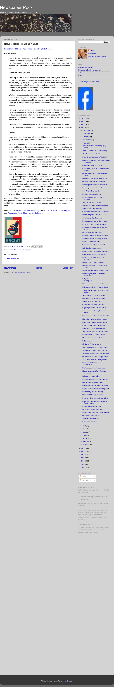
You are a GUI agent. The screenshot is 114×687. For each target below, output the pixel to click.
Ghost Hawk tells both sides (92, 232)
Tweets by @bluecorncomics (88, 82)
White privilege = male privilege (93, 295)
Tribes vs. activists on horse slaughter (95, 353)
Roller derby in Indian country (92, 392)
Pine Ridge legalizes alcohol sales (94, 322)
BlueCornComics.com (86, 67)
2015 (83, 121)
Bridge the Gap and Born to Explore (95, 385)
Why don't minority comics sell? (93, 245)
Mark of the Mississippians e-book (94, 319)
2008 (83, 461)
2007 (83, 464)
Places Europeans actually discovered (95, 284)
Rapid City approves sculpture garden (95, 389)
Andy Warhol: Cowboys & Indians (94, 254)
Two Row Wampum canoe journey (94, 360)
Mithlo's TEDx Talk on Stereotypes (56, 210)
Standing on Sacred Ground (92, 165)
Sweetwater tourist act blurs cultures (95, 379)
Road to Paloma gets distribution (94, 325)
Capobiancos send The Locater (93, 304)
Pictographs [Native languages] (89, 70)
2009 (83, 458)
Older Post (67, 268)
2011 (83, 451)
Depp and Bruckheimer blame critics (95, 398)
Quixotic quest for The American (93, 181)
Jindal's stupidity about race (92, 218)
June (85, 429)
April (84, 435)
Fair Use (81, 512)
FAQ (80, 76)
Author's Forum (83, 73)
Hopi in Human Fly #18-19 (91, 242)
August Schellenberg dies (91, 301)
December (87, 130)
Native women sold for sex (91, 194)
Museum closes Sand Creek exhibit (95, 178)
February (86, 441)
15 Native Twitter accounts (91, 344)
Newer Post (10, 268)
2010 (83, 455)
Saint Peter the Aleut (89, 422)
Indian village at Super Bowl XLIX (94, 215)
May (84, 432)
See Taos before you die (91, 191)
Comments (84, 480)
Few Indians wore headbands (92, 382)
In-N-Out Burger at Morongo (92, 248)
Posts (83, 476)
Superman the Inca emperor (92, 208)
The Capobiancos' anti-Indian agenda (95, 331)
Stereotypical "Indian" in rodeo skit (94, 185)
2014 (83, 124)
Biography (92, 54)
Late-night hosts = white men (92, 409)
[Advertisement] (93, 552)
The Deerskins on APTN (91, 154)
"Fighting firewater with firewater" (94, 308)
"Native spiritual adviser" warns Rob (95, 271)
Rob (13, 246)
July (84, 426)
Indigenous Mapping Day (91, 376)
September (87, 140)
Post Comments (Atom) (22, 273)
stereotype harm (15, 250)
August (85, 143)
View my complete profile (97, 57)
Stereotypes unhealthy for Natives (94, 188)
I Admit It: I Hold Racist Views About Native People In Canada (28, 49)
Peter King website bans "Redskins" (95, 157)
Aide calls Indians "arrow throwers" (94, 328)
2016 (83, 118)
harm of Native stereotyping (28, 210)
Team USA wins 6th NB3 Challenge (95, 151)
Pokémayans (87, 341)
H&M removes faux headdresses (94, 368)
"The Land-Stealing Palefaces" (93, 395)
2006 (83, 467)
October (86, 137)
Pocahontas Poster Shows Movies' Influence (25, 213)
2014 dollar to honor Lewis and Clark (95, 350)
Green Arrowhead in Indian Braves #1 (95, 212)
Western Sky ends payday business (95, 205)
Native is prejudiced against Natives (95, 235)
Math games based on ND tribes (93, 298)
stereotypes (26, 250)
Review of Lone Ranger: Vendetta (94, 224)
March (85, 438)
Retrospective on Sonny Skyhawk (94, 335)
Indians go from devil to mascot (93, 262)
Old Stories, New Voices (91, 415)
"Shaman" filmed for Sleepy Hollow (94, 239)
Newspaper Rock (16, 7)
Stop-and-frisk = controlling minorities (95, 251)
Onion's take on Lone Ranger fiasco (95, 357)
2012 (83, 448)
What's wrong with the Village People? (96, 412)
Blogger (69, 681)
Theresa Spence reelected (91, 202)
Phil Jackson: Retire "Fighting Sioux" (95, 287)
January (86, 444)
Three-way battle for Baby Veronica (94, 347)
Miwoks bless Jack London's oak (94, 338)
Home (39, 268)
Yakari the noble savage (91, 419)
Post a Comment (13, 258)
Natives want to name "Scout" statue (95, 221)
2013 (83, 128)
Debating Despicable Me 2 (91, 406)
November (87, 134)
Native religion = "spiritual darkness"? (95, 316)
